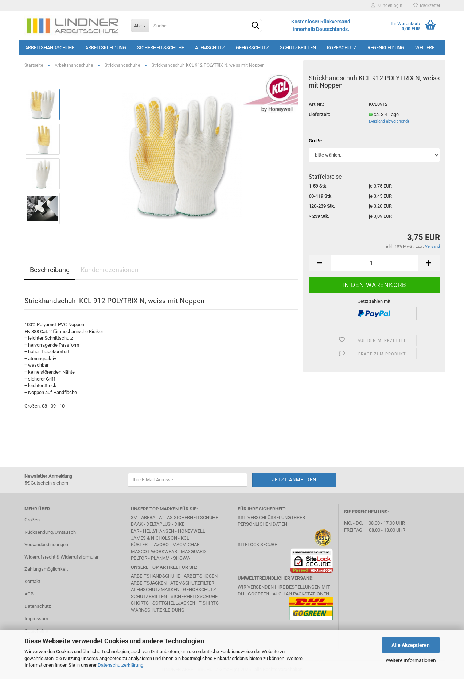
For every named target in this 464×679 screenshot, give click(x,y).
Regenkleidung (385, 47)
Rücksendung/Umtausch (50, 532)
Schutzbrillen (298, 47)
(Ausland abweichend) (389, 121)
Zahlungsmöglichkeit (46, 569)
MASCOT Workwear (154, 551)
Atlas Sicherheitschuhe (188, 517)
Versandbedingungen (46, 544)
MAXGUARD (193, 551)
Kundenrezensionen (110, 270)
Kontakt (32, 581)
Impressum (36, 618)
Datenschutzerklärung (120, 665)
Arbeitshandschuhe (49, 47)
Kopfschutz (341, 47)
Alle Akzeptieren (410, 645)
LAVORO (160, 544)
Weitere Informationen (411, 660)
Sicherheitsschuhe (160, 47)
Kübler (139, 544)
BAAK (137, 524)
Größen (32, 519)
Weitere (424, 47)
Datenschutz (37, 606)
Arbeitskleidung (105, 47)
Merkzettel (426, 5)
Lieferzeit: (319, 114)
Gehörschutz (252, 47)
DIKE (179, 524)
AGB (29, 594)
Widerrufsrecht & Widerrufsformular (61, 557)
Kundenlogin (386, 5)
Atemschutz (210, 47)
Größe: (316, 140)
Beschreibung (50, 270)
